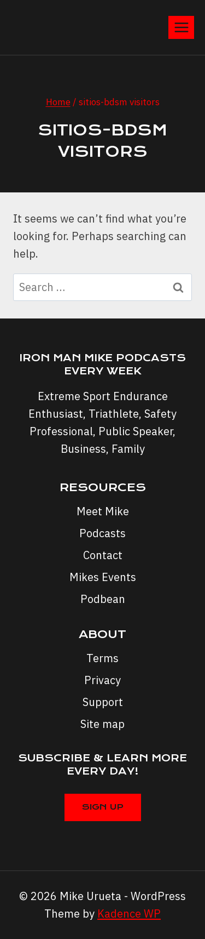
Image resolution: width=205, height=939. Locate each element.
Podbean (102, 598)
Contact (102, 555)
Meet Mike (103, 511)
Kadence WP (129, 913)
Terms (102, 658)
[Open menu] (181, 27)
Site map (102, 723)
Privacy (102, 680)
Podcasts (102, 533)
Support (103, 702)
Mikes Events (102, 577)
